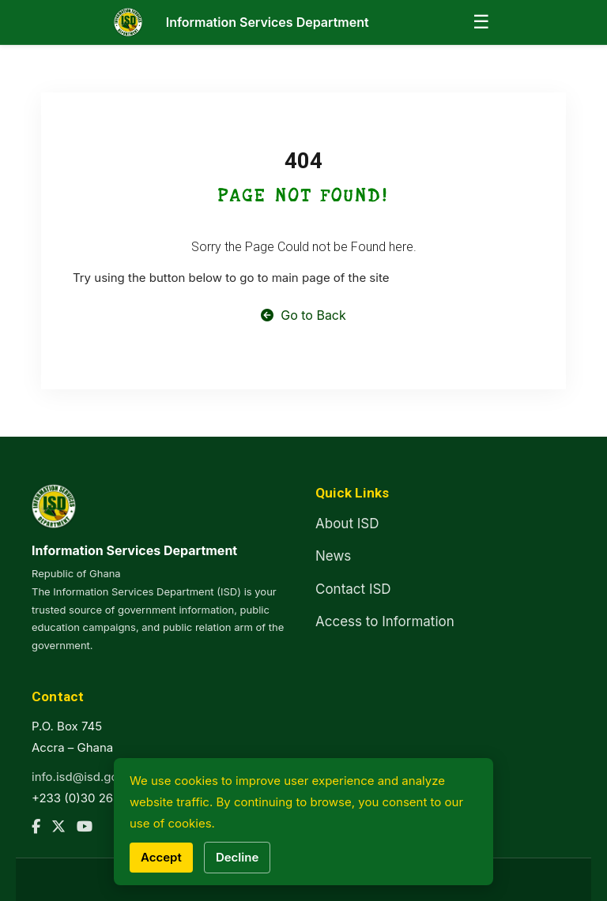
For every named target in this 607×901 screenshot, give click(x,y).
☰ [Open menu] (481, 21)
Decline (237, 857)
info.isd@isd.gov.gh (86, 776)
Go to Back (303, 315)
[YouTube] (84, 827)
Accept (161, 857)
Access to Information (384, 621)
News (333, 556)
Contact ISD (353, 589)
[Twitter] (58, 827)
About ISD (347, 523)
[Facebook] (36, 827)
